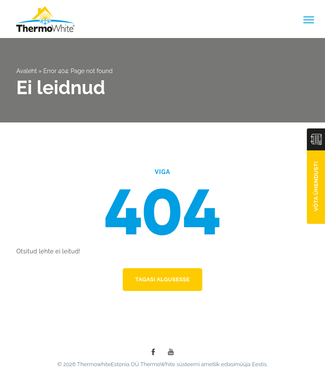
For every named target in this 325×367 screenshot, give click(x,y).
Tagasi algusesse (162, 279)
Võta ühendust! (316, 186)
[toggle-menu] (308, 19)
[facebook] (153, 351)
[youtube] (171, 351)
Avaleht (26, 71)
